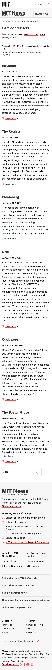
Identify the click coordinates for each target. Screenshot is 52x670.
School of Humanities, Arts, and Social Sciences (26, 528)
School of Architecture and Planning (25, 517)
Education (7, 621)
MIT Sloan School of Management (24, 533)
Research (30, 621)
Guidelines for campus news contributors (26, 600)
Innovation (7, 625)
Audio (13, 38)
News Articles (31, 34)
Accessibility (17, 661)
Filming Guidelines (12, 566)
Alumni (5, 633)
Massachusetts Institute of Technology (21, 651)
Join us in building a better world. (21, 641)
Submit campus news (14, 592)
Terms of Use (9, 561)
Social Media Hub (10, 664)
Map (10, 657)
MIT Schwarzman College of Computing (27, 542)
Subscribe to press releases (18, 585)
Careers (33, 657)
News (28, 629)
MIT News (7, 21)
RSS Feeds (32, 566)
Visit (4, 657)
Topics (16, 21)
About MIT (31, 633)
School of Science (15, 537)
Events (16, 657)
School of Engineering (17, 522)
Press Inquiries (35, 561)
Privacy (5, 661)
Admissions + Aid (34, 625)
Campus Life (8, 629)
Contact (42, 657)
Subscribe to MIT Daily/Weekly (19, 578)
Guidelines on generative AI (18, 607)
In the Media (35, 52)
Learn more (10, 118)
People (24, 657)
